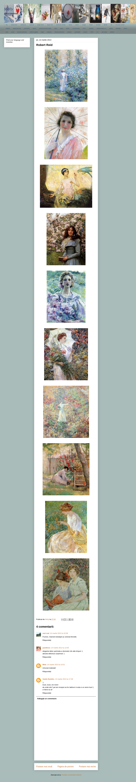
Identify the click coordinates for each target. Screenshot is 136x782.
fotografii (8, 28)
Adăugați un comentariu (47, 699)
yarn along (104, 32)
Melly (8, 9)
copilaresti (31, 24)
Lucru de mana (76, 28)
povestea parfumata (22, 32)
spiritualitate (77, 32)
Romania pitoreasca (59, 32)
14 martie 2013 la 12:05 (60, 648)
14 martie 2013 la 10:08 (59, 633)
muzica (111, 28)
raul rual (45, 633)
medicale (91, 28)
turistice (85, 32)
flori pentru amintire (120, 24)
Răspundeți (46, 640)
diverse (70, 24)
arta (7, 24)
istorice (34, 28)
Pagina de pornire (66, 766)
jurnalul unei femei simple (45, 28)
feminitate (98, 24)
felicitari (91, 24)
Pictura (125, 28)
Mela (44, 665)
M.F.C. (84, 28)
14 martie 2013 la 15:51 (56, 665)
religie (42, 32)
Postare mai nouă (44, 766)
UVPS (91, 32)
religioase (49, 32)
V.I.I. (98, 32)
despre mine (50, 24)
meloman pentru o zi (101, 28)
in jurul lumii (26, 28)
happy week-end (17, 28)
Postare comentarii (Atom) (71, 775)
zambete (112, 32)
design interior (40, 24)
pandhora (46, 648)
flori (111, 24)
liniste (61, 28)
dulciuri (77, 24)
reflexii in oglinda (34, 32)
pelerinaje (118, 28)
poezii (12, 32)
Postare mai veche (87, 766)
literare (67, 28)
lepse (55, 28)
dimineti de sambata (61, 24)
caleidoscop (23, 24)
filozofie (105, 24)
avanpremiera (14, 24)
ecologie (84, 24)
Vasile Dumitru (48, 679)
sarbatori (69, 32)
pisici (7, 32)
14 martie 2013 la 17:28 (64, 679)
